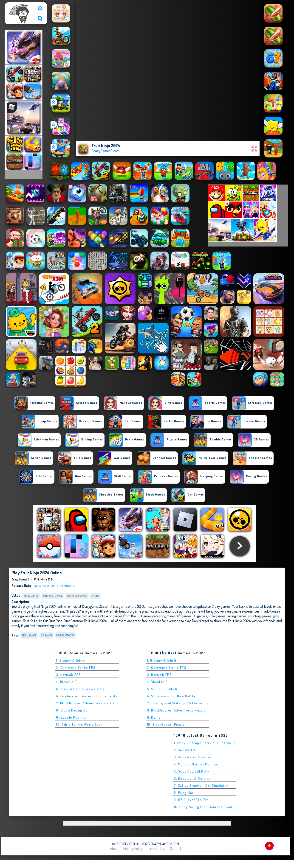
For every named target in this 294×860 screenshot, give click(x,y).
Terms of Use (156, 848)
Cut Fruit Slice (52, 620)
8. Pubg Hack (185, 792)
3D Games (46, 635)
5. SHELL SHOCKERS (163, 689)
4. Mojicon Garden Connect (196, 764)
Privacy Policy (133, 848)
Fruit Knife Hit (32, 620)
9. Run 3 (154, 717)
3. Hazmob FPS (68, 674)
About (114, 848)
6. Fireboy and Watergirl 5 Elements (87, 696)
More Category (65, 635)
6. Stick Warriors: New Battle (171, 696)
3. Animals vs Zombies (193, 757)
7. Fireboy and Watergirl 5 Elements (177, 703)
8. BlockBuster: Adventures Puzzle (176, 710)
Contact (175, 848)
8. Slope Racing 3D (72, 710)
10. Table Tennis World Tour (79, 724)
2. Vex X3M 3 (184, 750)
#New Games (31, 595)
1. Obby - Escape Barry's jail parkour (204, 743)
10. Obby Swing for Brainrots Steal (203, 807)
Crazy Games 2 (17, 5)
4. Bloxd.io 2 (66, 682)
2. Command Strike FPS (76, 667)
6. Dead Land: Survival (193, 778)
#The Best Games (52, 595)
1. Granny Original (70, 660)
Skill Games (29, 635)
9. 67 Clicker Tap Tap (191, 800)
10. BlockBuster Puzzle (166, 724)
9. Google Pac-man (72, 717)
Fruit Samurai (73, 620)
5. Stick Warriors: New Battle (80, 689)
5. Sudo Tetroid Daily (191, 771)
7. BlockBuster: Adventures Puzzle (85, 703)
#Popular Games (77, 595)
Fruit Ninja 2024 (43, 579)
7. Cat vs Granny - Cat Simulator (201, 785)
